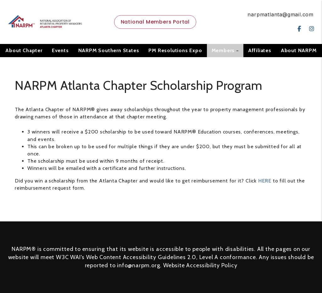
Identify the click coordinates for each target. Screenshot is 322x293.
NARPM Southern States (108, 50)
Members (223, 50)
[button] (299, 29)
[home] (44, 21)
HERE (264, 181)
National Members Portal (155, 21)
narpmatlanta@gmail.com (280, 14)
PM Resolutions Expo (175, 50)
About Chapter (23, 50)
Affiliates (259, 50)
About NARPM (299, 50)
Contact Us (161, 64)
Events (60, 50)
